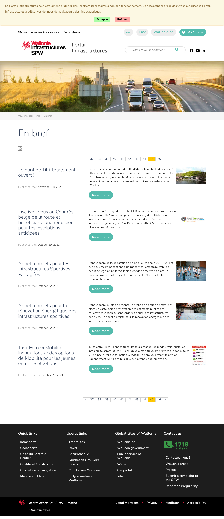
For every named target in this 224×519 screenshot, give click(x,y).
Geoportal (124, 470)
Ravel (73, 448)
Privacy (152, 503)
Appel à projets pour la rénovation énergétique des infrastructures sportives (47, 311)
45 (151, 159)
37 (92, 159)
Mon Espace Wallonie (85, 470)
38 (99, 159)
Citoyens (22, 32)
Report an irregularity (182, 486)
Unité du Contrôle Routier (33, 456)
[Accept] (102, 19)
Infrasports (28, 442)
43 (136, 159)
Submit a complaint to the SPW (182, 478)
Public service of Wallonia (129, 456)
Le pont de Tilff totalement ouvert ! (46, 172)
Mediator (172, 503)
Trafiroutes (77, 442)
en (142, 32)
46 (159, 159)
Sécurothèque (79, 454)
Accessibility (196, 503)
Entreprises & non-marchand (45, 32)
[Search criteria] (155, 49)
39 (106, 159)
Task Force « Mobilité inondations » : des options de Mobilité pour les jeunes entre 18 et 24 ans (46, 355)
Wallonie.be (164, 32)
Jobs (120, 476)
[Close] (122, 19)
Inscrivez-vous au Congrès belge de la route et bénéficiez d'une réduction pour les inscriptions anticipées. (46, 222)
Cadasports (28, 448)
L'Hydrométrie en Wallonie (81, 478)
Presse (171, 470)
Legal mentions (127, 503)
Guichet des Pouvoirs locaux (84, 462)
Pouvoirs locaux (72, 32)
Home (37, 115)
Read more (101, 195)
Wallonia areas (177, 464)
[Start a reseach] (178, 49)
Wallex (122, 464)
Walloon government (133, 448)
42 (129, 159)
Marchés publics (32, 476)
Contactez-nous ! (178, 458)
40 (114, 159)
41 (121, 159)
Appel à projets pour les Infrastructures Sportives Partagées (44, 269)
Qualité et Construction (37, 464)
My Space (192, 32)
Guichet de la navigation (38, 470)
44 (144, 159)
